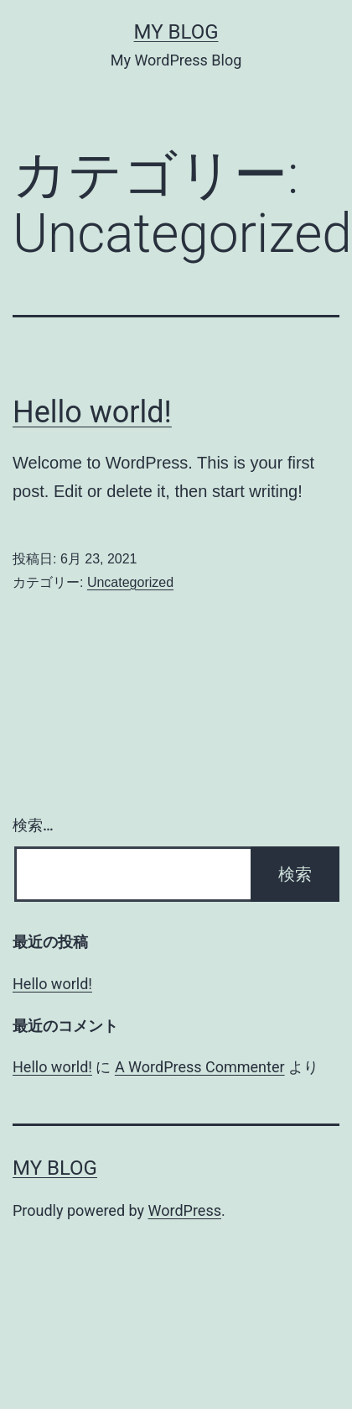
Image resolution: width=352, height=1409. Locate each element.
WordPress (184, 1210)
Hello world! (92, 412)
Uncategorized (130, 582)
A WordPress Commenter (200, 1067)
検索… (33, 825)
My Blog (176, 32)
